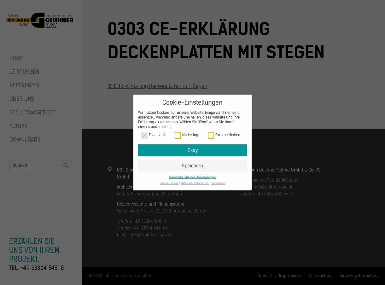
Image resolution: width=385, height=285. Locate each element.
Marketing (186, 135)
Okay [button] (193, 150)
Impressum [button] (218, 183)
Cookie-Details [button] (169, 183)
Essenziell (153, 135)
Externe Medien (224, 135)
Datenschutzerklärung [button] (195, 183)
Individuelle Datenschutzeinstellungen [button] (192, 177)
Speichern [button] (192, 166)
